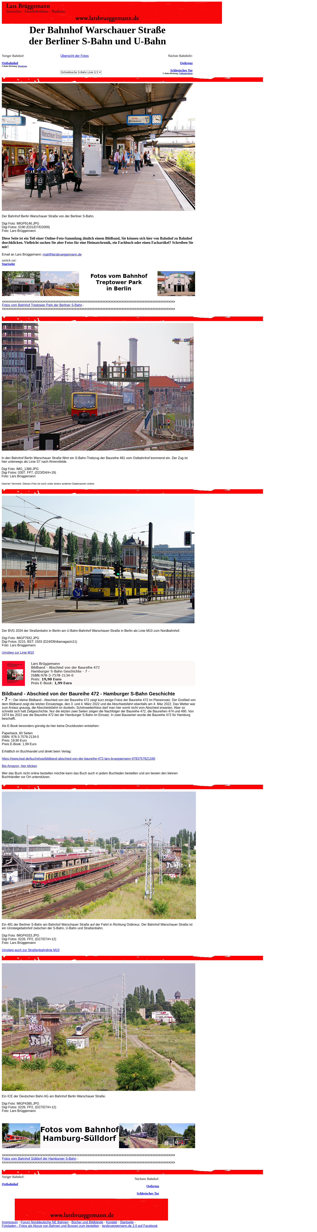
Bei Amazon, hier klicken (19, 766)
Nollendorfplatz (186, 73)
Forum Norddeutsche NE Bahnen (45, 1222)
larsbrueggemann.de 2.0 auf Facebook (129, 1226)
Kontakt (111, 1222)
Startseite (127, 1222)
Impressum (10, 1222)
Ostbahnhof (10, 63)
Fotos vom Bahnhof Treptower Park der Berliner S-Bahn (42, 305)
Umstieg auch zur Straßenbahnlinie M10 (30, 950)
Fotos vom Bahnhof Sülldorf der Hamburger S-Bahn (39, 1158)
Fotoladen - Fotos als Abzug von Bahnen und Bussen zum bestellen (50, 1226)
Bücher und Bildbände (87, 1222)
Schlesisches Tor (181, 70)
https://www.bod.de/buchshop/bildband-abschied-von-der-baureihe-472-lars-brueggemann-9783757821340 (78, 758)
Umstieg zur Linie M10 (18, 652)
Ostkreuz (186, 63)
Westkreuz (22, 66)
